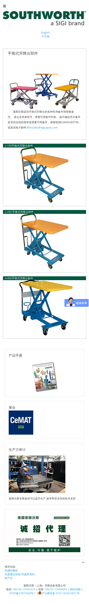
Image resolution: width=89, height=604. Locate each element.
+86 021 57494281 (56, 589)
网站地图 (75, 589)
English (45, 32)
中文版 (46, 36)
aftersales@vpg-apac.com (42, 127)
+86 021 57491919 (24, 589)
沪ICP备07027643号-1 (22, 593)
